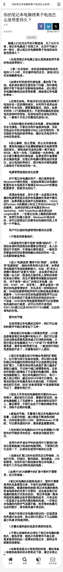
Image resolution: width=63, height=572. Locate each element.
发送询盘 (53, 563)
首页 (11, 563)
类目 (39, 563)
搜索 (25, 563)
